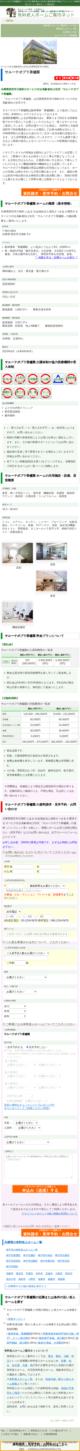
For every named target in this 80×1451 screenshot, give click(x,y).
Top (3, 1430)
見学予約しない (36, 1047)
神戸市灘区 (29, 1255)
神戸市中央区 (45, 1255)
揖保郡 (61, 1279)
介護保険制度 (50, 1434)
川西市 (59, 1273)
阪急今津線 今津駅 (49, 1342)
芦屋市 (29, 1273)
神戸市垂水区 (47, 1261)
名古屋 (16, 1365)
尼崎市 (9, 1273)
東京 (50, 1356)
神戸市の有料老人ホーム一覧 (22, 1249)
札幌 (63, 1360)
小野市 (31, 1279)
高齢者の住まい (31, 1434)
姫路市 (51, 1279)
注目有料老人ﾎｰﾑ (17, 1430)
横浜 (58, 1356)
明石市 (68, 1273)
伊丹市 (39, 1273)
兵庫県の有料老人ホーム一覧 (23, 1242)
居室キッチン (16, 1319)
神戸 (32, 1365)
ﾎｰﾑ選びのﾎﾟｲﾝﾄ (60, 1430)
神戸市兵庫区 (62, 1255)
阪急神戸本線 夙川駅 (52, 1338)
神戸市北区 (63, 1261)
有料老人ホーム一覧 (21, 1379)
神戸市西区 (12, 1266)
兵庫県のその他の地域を (22, 1286)
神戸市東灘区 (13, 1255)
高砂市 (22, 1279)
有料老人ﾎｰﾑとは (38, 1430)
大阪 (24, 1365)
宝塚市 (49, 1273)
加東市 (41, 1279)
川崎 (66, 1356)
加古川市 (11, 1279)
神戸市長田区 (13, 1261)
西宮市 (19, 1273)
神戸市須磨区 (30, 1261)
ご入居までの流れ (10, 1434)
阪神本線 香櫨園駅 (19, 1333)
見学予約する (14, 1047)
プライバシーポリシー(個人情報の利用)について (49, 1213)
